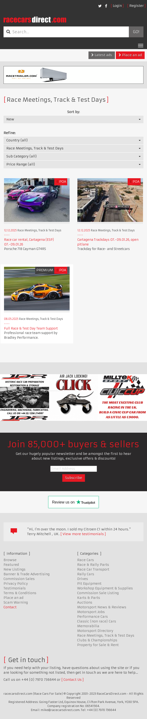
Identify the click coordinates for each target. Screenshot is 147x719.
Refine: (10, 133)
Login (117, 6)
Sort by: (73, 112)
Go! (136, 32)
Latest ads (101, 55)
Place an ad (130, 55)
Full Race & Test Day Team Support (31, 328)
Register (136, 6)
